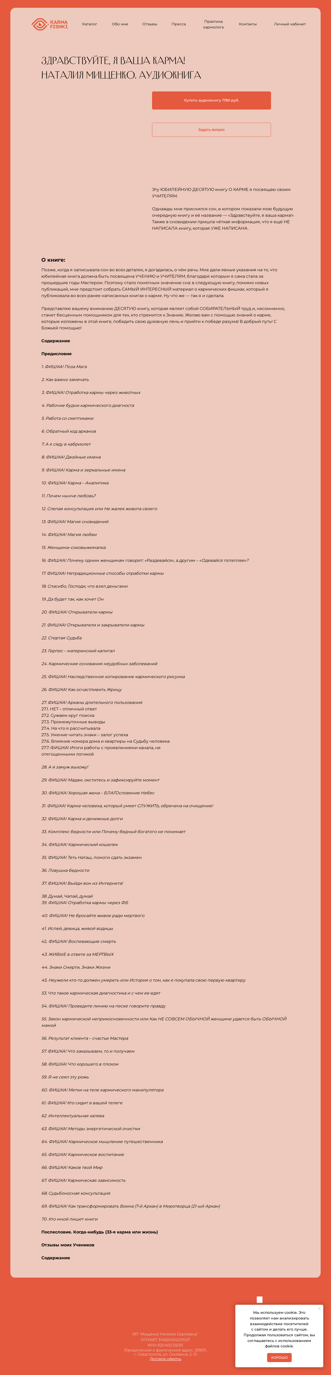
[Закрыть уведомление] (319, 1308)
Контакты (248, 24)
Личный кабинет (290, 24)
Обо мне (120, 24)
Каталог (89, 24)
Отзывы (149, 24)
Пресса (179, 24)
